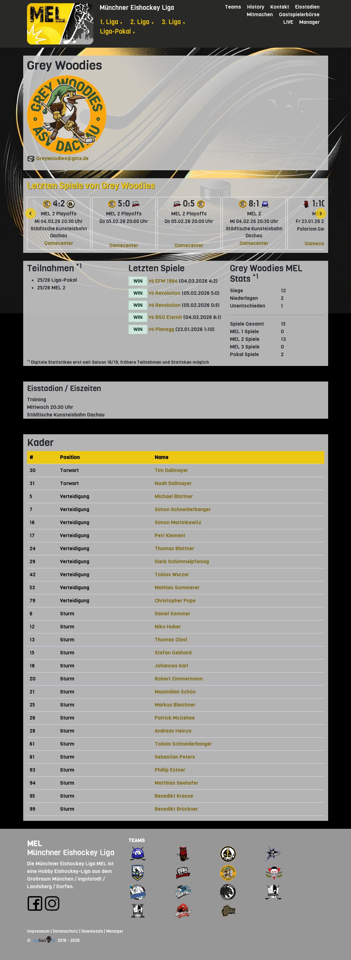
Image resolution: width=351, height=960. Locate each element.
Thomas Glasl (171, 639)
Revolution (167, 293)
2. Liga (142, 22)
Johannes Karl (171, 665)
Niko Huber (168, 626)
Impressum (38, 931)
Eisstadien (307, 6)
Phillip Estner (170, 770)
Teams (233, 6)
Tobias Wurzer (172, 574)
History (255, 6)
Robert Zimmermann (179, 678)
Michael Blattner (174, 496)
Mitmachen (260, 14)
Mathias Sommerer (177, 587)
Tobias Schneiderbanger (183, 743)
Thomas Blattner (174, 548)
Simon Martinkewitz (178, 522)
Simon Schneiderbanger (183, 509)
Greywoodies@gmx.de (62, 158)
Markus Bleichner (175, 704)
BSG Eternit (168, 317)
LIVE (288, 22)
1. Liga (111, 22)
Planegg (164, 329)
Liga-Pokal (118, 31)
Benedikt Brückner (176, 809)
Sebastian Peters (175, 757)
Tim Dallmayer (171, 470)
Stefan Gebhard (173, 652)
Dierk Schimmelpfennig (182, 561)
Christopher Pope (175, 600)
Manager (309, 22)
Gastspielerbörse (299, 14)
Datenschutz (65, 931)
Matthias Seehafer (176, 783)
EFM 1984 (166, 281)
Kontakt (279, 6)
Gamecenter (58, 243)
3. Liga (174, 22)
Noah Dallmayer (173, 483)
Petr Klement (170, 535)
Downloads (92, 931)
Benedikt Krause (174, 796)
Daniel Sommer (172, 613)
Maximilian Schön (175, 691)
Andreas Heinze (173, 730)
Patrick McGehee (175, 717)
